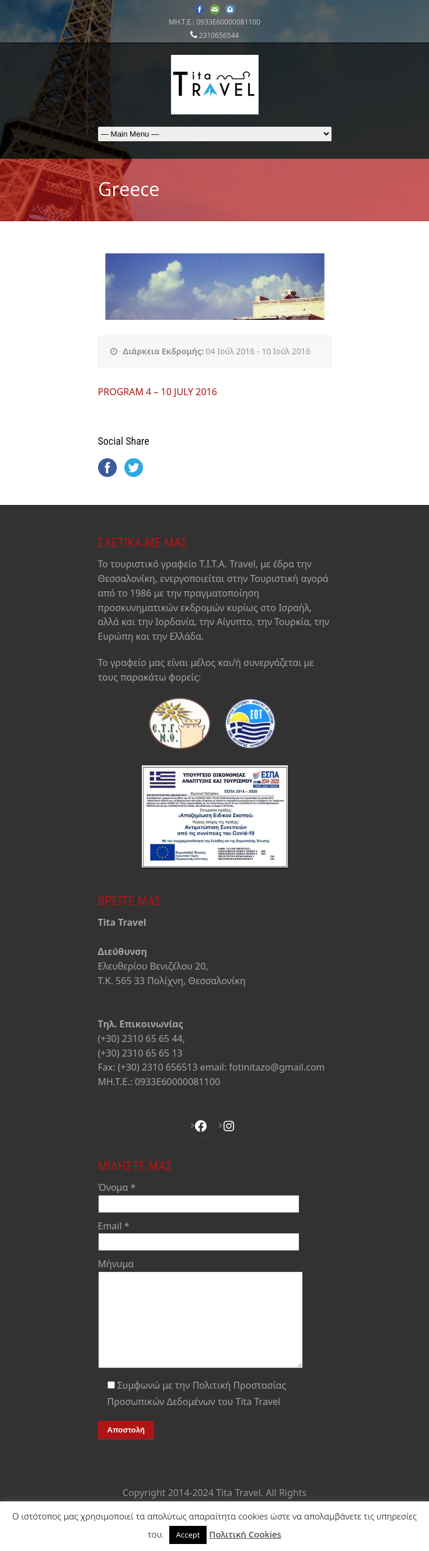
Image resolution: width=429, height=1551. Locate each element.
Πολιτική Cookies (245, 1534)
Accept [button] (188, 1534)
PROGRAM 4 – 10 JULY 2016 (157, 391)
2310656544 (219, 35)
